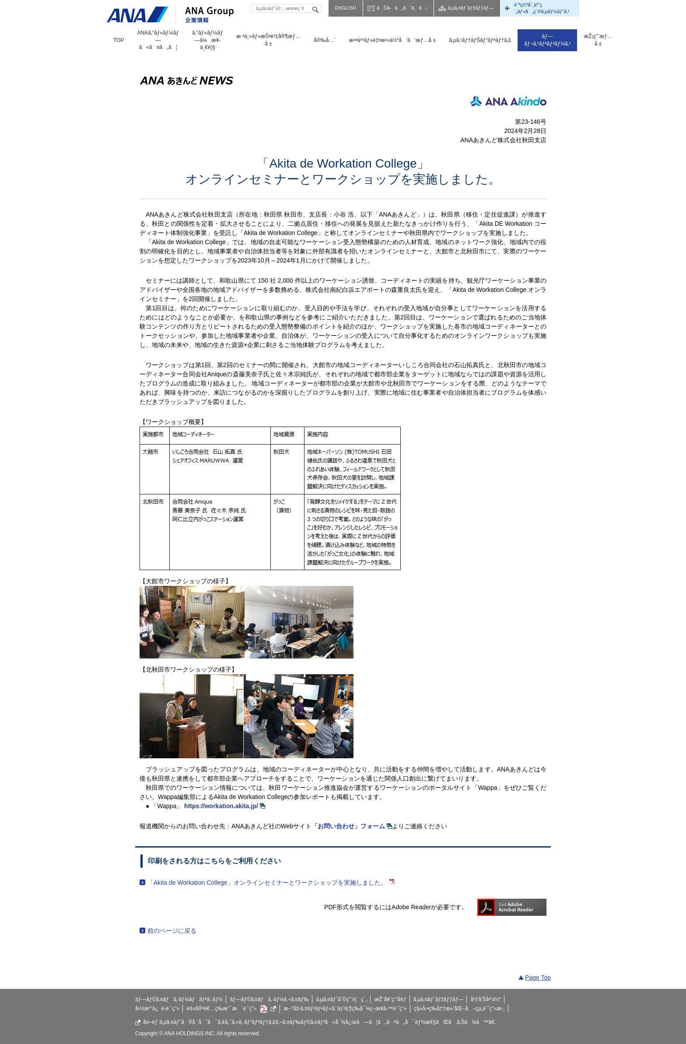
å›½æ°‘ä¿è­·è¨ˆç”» (157, 1008)
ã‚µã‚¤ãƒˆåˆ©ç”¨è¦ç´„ (341, 999)
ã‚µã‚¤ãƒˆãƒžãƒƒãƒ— (471, 8)
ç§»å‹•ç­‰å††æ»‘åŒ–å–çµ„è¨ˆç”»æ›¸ (459, 1008)
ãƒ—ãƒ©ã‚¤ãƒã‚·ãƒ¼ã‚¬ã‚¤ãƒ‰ (269, 999)
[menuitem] (118, 40)
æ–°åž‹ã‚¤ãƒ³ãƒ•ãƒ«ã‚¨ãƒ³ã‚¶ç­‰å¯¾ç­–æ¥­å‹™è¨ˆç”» (345, 1008)
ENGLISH (345, 8)
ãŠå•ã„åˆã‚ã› (402, 8)
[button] (158, 40)
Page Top (538, 977)
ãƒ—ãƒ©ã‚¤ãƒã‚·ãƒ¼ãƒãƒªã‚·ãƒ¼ (179, 999)
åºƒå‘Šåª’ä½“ (486, 999)
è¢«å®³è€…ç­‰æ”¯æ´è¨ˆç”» (231, 1009)
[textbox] (286, 8)
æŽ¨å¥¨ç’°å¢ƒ (390, 999)
